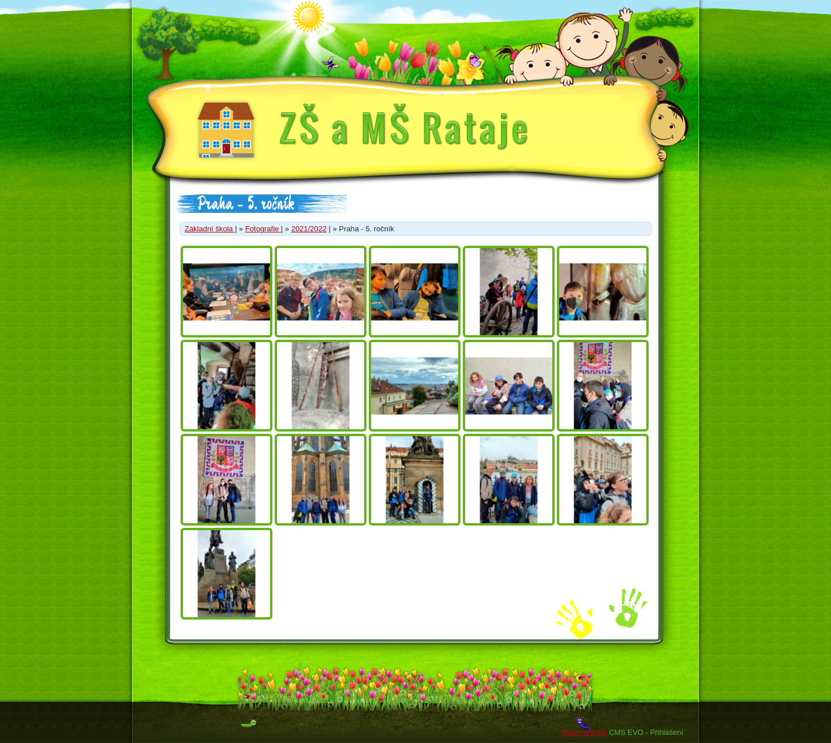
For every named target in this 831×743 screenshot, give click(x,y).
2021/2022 (309, 228)
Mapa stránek (584, 732)
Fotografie (263, 228)
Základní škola (210, 228)
